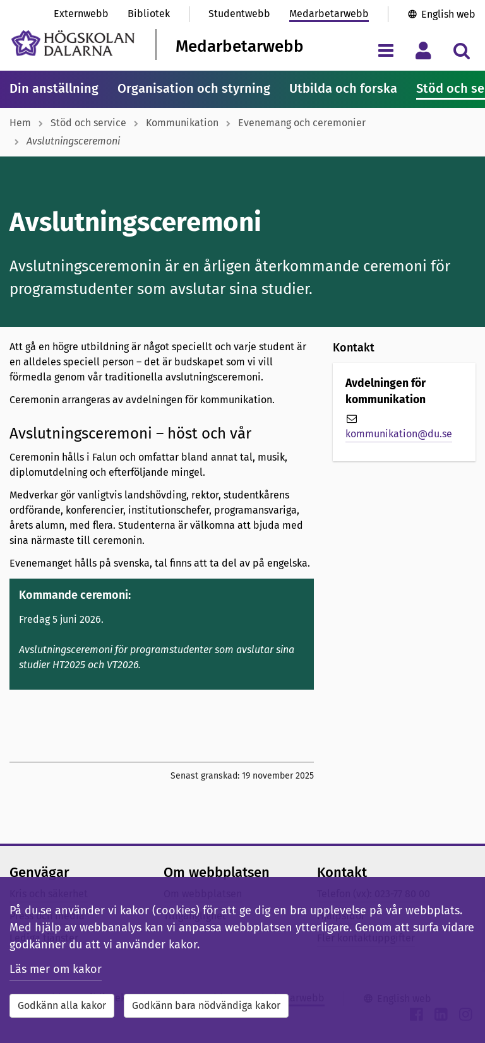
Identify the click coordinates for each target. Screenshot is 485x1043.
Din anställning (54, 88)
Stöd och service (88, 123)
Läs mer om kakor (55, 969)
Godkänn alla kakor (62, 1005)
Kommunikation (182, 123)
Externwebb (81, 14)
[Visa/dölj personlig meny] (423, 50)
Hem (20, 123)
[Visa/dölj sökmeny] (461, 50)
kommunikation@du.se (398, 434)
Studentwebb (239, 14)
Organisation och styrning (193, 88)
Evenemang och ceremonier (302, 123)
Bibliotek (149, 14)
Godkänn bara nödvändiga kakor (206, 1005)
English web (448, 14)
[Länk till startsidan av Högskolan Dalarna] (73, 43)
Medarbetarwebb (329, 14)
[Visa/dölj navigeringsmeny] (385, 50)
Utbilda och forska (343, 88)
